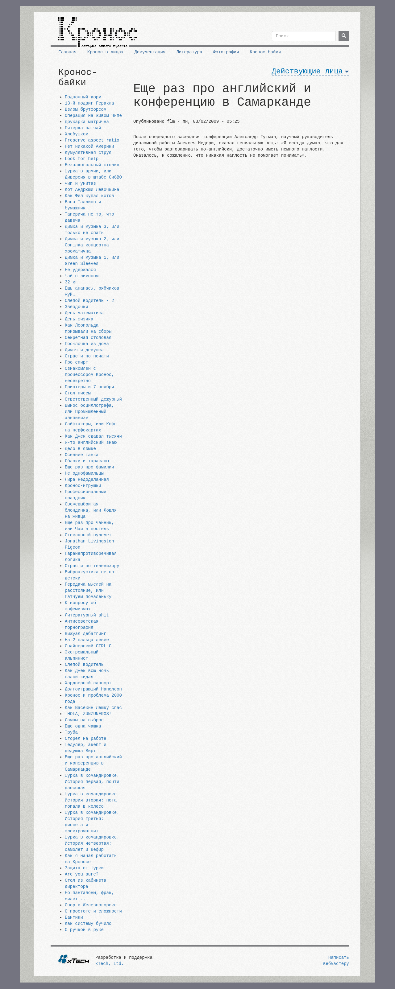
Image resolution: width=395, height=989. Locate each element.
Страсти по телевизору (92, 565)
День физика (79, 319)
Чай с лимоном (81, 276)
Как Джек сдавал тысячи (93, 436)
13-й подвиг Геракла (89, 103)
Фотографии (226, 52)
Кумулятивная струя (88, 152)
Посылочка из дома (87, 343)
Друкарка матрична (87, 121)
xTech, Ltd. (109, 963)
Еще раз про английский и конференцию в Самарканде (93, 763)
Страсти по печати (87, 356)
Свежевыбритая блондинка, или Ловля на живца (91, 510)
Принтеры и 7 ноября (89, 387)
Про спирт (76, 362)
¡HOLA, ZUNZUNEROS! (88, 713)
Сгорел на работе (85, 738)
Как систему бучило (88, 923)
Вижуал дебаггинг (85, 633)
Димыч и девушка (84, 350)
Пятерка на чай (83, 128)
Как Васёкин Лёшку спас (93, 707)
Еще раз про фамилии (89, 467)
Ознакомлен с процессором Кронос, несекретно (89, 374)
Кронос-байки (265, 52)
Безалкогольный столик (92, 165)
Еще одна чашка (83, 726)
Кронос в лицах (105, 52)
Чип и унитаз (80, 183)
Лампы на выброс (84, 720)
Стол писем (78, 393)
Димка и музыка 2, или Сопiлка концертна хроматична (92, 245)
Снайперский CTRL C (88, 646)
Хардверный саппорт (88, 683)
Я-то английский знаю (91, 442)
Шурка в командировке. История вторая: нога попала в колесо (92, 800)
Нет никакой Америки (89, 146)
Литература (189, 52)
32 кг (71, 282)
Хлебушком (76, 134)
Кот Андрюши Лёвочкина (92, 189)
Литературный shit (87, 615)
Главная (67, 52)
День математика (84, 313)
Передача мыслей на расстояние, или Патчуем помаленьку (88, 590)
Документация (149, 52)
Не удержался (80, 269)
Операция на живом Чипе (93, 115)
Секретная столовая (88, 337)
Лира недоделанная (87, 479)
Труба (71, 732)
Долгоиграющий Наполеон (93, 689)
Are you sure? (81, 874)
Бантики (74, 917)
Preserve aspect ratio (92, 140)
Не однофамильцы (84, 473)
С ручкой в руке (84, 929)
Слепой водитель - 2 (89, 300)
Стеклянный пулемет (88, 535)
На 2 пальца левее (87, 639)
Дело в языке (80, 448)
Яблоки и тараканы (87, 461)
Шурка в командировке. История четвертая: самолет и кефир (92, 843)
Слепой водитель (84, 664)
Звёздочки (76, 306)
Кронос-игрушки (83, 485)
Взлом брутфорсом (85, 109)
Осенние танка (81, 454)
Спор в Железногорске (91, 905)
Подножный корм (83, 97)
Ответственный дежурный (93, 399)
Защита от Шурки (84, 868)
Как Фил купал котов (89, 195)
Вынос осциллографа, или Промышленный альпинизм (89, 411)
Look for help (81, 158)
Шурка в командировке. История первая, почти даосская (92, 781)
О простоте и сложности (93, 911)
